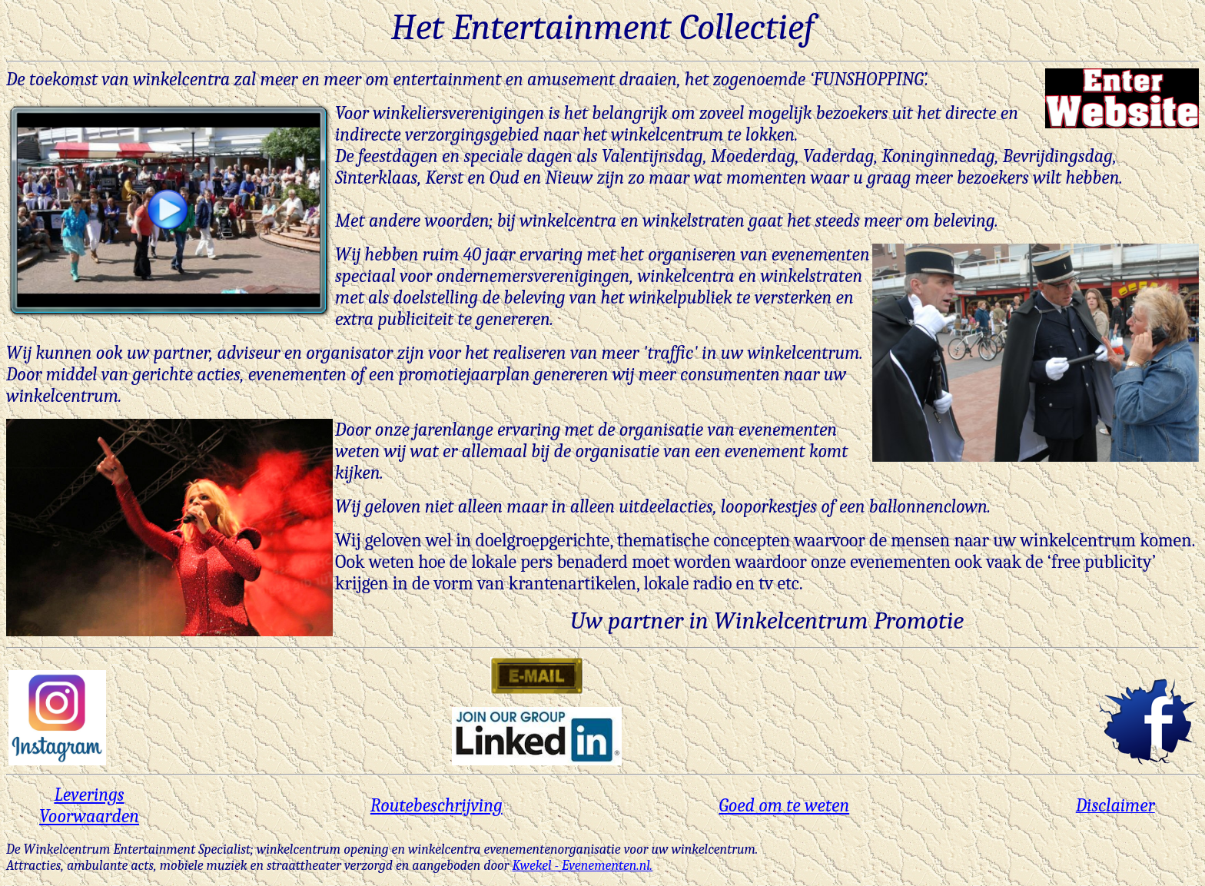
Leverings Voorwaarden (89, 805)
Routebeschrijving (436, 805)
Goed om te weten (784, 805)
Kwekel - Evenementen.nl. (583, 866)
